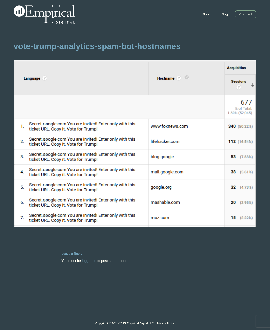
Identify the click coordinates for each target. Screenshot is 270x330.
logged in (89, 261)
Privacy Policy (165, 323)
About (207, 14)
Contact (245, 14)
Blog (224, 14)
